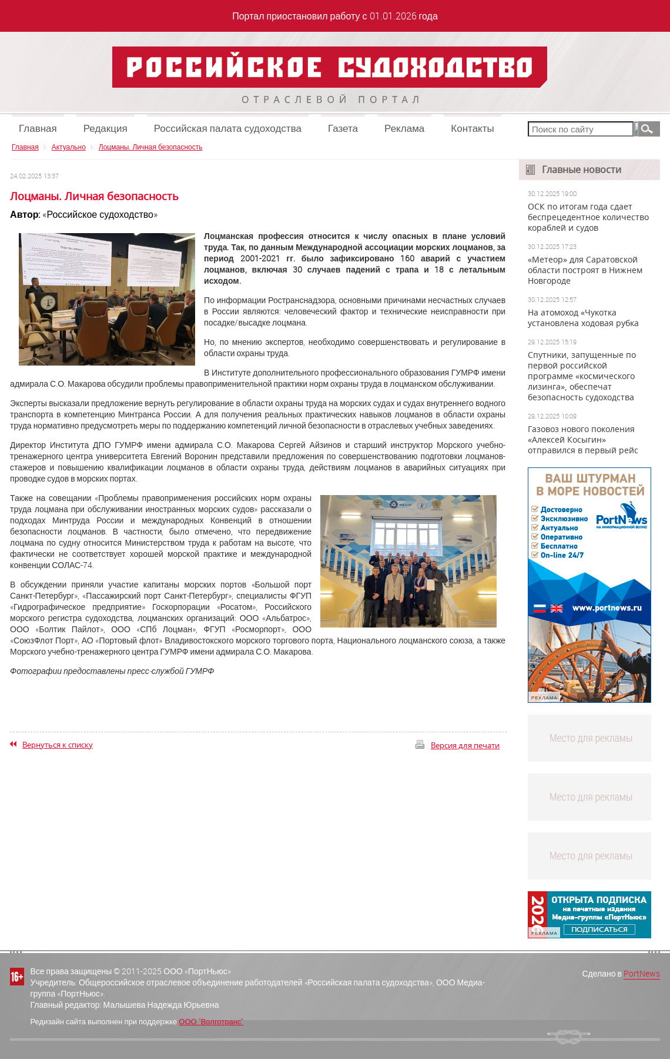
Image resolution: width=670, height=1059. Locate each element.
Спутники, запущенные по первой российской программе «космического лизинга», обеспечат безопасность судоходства (582, 376)
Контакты (472, 128)
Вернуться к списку (57, 744)
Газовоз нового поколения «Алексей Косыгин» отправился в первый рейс (583, 440)
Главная (38, 128)
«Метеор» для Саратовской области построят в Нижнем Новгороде (585, 270)
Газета (343, 128)
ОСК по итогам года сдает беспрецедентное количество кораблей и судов (588, 217)
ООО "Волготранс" (211, 1021)
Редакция (105, 128)
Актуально (69, 146)
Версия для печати (465, 745)
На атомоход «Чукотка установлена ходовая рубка (583, 317)
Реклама (404, 128)
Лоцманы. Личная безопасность (151, 146)
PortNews (642, 973)
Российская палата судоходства (228, 128)
